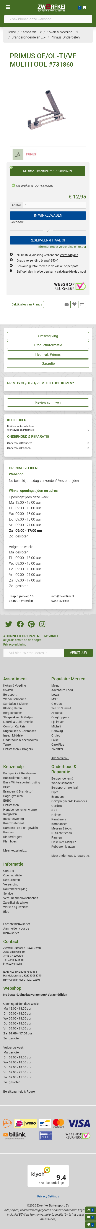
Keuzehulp (13, 766)
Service (8, 893)
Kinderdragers (12, 837)
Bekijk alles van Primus (27, 304)
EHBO (7, 800)
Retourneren (11, 880)
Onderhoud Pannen (19, 448)
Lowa (55, 694)
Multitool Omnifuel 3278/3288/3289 (41, 169)
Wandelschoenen (14, 699)
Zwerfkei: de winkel (15, 902)
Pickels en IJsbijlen (63, 842)
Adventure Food (62, 690)
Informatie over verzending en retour (61, 246)
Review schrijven (48, 402)
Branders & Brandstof (18, 791)
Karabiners (58, 819)
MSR (54, 699)
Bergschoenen (13, 712)
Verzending (10, 884)
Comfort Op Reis (14, 726)
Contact (8, 871)
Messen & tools (61, 828)
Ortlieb (55, 735)
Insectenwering (13, 818)
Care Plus (57, 744)
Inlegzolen (10, 814)
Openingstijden (13, 875)
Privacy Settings (48, 1196)
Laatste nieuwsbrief (16, 924)
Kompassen (59, 824)
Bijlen (6, 787)
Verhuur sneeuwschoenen (20, 898)
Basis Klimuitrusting (16, 778)
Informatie (13, 864)
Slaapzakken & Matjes (18, 717)
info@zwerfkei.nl (62, 596)
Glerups (56, 703)
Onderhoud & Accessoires (20, 740)
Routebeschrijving (15, 889)
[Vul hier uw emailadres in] (33, 653)
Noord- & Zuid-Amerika (18, 722)
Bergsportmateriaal (64, 787)
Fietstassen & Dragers (18, 749)
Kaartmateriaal (13, 823)
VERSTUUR (78, 653)
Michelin (56, 726)
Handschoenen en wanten (20, 809)
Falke (55, 740)
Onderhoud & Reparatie (63, 769)
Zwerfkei (57, 749)
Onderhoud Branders (19, 443)
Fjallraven (57, 722)
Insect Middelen (13, 735)
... (39, 32)
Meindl (55, 685)
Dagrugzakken (13, 796)
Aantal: (16, 205)
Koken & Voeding (14, 685)
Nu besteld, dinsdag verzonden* (47, 255)
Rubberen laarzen (63, 846)
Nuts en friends (61, 833)
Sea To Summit (61, 708)
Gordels (56, 805)
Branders (57, 796)
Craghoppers (60, 717)
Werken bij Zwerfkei (16, 907)
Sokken (8, 690)
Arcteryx (57, 712)
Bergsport (10, 694)
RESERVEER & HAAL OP (48, 240)
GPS (54, 810)
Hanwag (57, 731)
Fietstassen (11, 805)
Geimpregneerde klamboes (69, 801)
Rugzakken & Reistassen (19, 731)
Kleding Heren (12, 708)
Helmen (56, 815)
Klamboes (10, 841)
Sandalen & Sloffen (16, 703)
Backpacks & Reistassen (19, 773)
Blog (6, 911)
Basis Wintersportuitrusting (21, 782)
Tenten (7, 744)
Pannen (56, 837)
